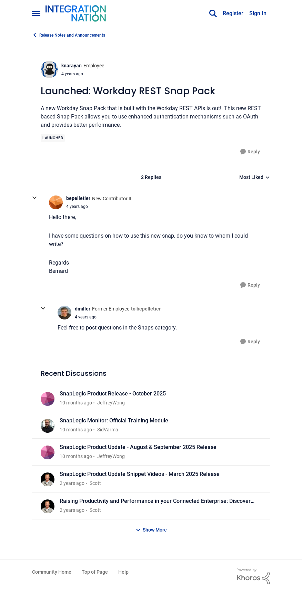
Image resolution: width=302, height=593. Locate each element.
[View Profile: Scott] (47, 479)
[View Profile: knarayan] (49, 69)
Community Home (51, 572)
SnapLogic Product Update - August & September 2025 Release (138, 447)
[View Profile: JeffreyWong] (47, 399)
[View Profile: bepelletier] (56, 202)
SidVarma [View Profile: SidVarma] (107, 429)
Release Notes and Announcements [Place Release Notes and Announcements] (68, 35)
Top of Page (95, 572)
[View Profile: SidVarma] (47, 426)
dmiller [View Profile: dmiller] (82, 309)
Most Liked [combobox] (254, 177)
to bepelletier (146, 309)
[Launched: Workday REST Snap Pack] (77, 206)
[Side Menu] (36, 13)
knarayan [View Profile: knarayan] (71, 65)
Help (123, 572)
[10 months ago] (76, 403)
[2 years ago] (72, 483)
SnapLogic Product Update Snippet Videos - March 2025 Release (140, 474)
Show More (151, 530)
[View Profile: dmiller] (64, 312)
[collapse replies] (34, 198)
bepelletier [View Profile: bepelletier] (78, 198)
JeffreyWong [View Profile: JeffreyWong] (111, 402)
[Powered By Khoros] (253, 576)
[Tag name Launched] (53, 138)
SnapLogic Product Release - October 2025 (113, 393)
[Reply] (250, 151)
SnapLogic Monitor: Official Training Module (114, 420)
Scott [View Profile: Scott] (95, 483)
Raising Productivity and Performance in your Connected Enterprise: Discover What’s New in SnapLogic (155, 501)
